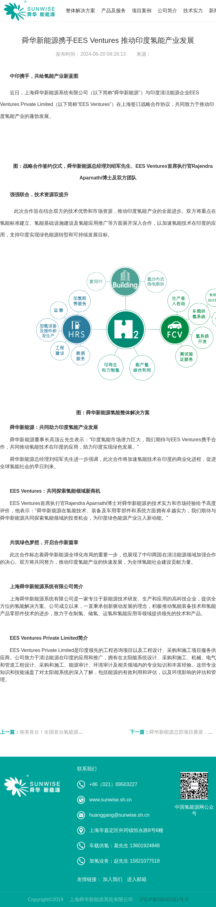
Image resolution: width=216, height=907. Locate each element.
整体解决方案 (80, 10)
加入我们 (112, 879)
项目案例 (141, 10)
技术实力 (193, 10)
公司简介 (167, 10)
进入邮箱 (137, 879)
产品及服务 (113, 10)
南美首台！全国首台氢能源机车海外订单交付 (68, 732)
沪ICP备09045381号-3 (163, 899)
